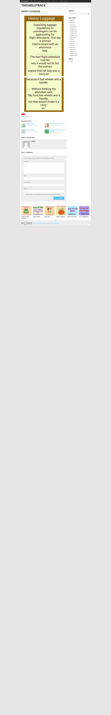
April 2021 (72, 45)
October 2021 (73, 33)
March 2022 (72, 24)
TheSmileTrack (33, 5)
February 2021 (73, 49)
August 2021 (73, 37)
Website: (25, 188)
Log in (71, 61)
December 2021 (73, 30)
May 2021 (72, 43)
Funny (35, 13)
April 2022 (72, 22)
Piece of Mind (47, 1)
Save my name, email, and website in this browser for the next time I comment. (43, 194)
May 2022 (72, 20)
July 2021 (72, 39)
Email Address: (27, 182)
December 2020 (73, 53)
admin (22, 13)
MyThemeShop (54, 223)
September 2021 (73, 35)
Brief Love (54, 1)
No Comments (41, 13)
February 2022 (73, 26)
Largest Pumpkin (63, 1)
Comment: (26, 161)
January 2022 (73, 28)
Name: (25, 176)
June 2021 (72, 41)
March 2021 (72, 47)
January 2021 (73, 51)
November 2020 (73, 55)
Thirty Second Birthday (36, 1)
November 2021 (73, 31)
